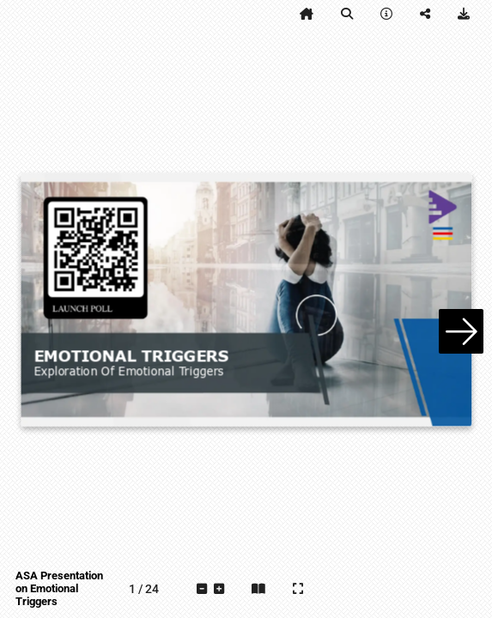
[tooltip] (306, 13)
